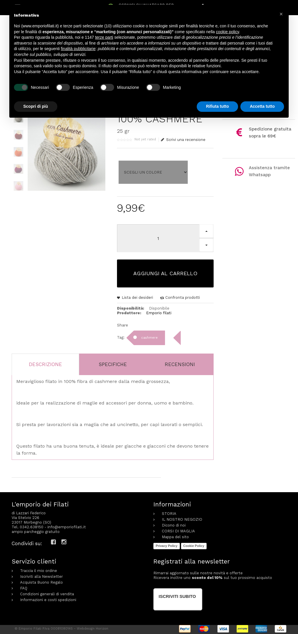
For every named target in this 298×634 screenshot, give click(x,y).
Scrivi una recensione (183, 139)
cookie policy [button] (227, 31)
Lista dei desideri (137, 296)
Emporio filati (158, 311)
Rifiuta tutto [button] (217, 106)
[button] (281, 14)
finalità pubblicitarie (78, 48)
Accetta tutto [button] (262, 106)
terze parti (104, 37)
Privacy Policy (167, 544)
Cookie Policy (193, 544)
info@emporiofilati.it (66, 525)
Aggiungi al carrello (165, 272)
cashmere (149, 336)
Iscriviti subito (177, 594)
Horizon (102, 627)
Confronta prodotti (182, 296)
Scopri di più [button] (35, 106)
